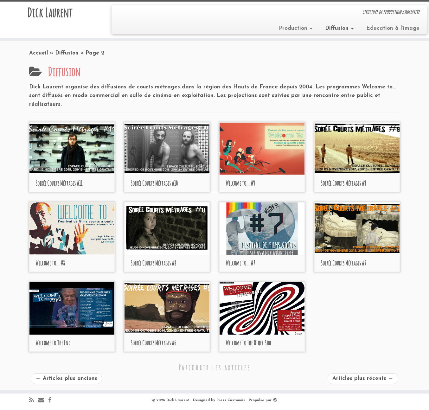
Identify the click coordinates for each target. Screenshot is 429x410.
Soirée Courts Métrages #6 (153, 343)
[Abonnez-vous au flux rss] (33, 400)
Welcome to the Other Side (249, 343)
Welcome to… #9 (240, 183)
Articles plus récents (363, 378)
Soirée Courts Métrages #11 (58, 183)
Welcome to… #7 (240, 263)
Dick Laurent (49, 12)
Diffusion (339, 28)
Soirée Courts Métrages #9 (343, 183)
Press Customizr (230, 400)
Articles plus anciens (66, 378)
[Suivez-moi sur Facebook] (52, 400)
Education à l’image (392, 28)
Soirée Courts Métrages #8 (153, 263)
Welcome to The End (52, 343)
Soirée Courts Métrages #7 (344, 263)
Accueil (38, 53)
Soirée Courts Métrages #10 (154, 183)
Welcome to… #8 (50, 263)
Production (295, 28)
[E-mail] (43, 400)
